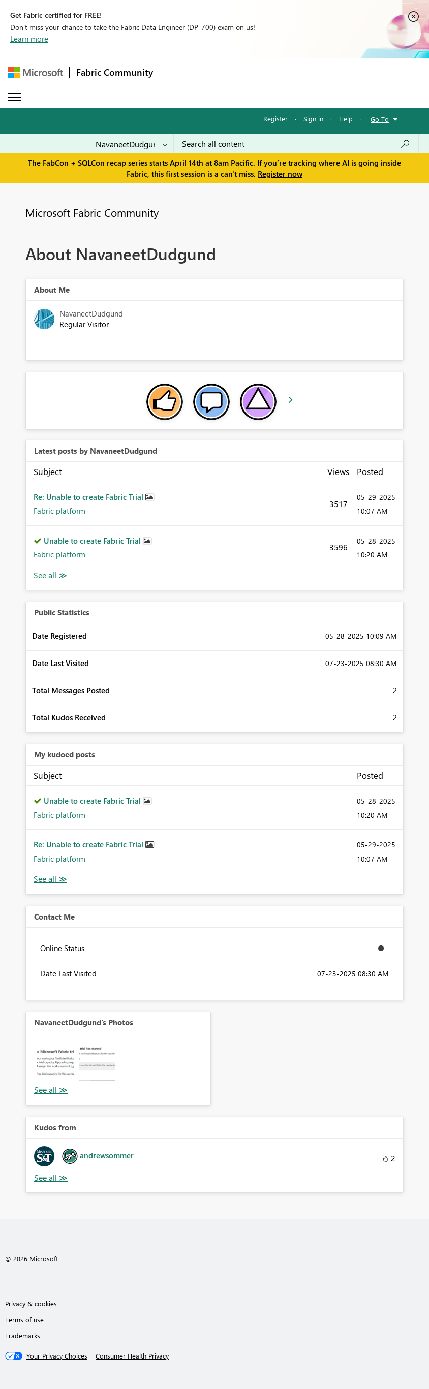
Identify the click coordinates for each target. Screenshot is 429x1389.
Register (275, 118)
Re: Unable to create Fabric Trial (89, 497)
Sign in (313, 118)
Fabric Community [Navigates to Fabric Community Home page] (114, 72)
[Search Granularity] (131, 143)
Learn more (29, 39)
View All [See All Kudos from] (51, 1178)
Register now (280, 174)
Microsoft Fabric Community (92, 212)
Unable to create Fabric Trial (93, 540)
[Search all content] (296, 143)
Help (346, 118)
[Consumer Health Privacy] (132, 1356)
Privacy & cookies (31, 1303)
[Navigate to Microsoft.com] (35, 72)
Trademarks (22, 1335)
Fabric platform (59, 511)
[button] (55, 1062)
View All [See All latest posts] (50, 575)
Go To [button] (380, 119)
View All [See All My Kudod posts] (50, 879)
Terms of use (24, 1319)
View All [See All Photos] (51, 1090)
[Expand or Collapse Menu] (14, 97)
